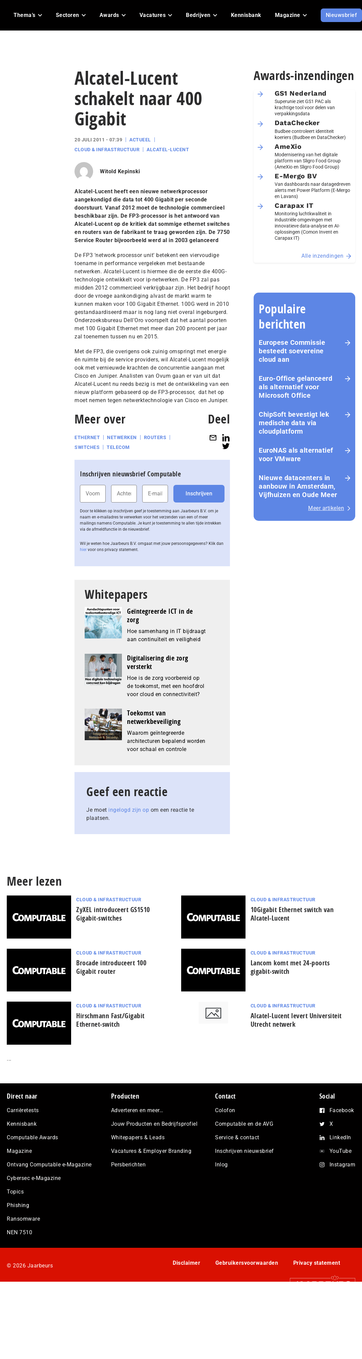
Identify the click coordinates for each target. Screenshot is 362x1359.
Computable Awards (32, 1137)
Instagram (342, 1164)
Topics (15, 1191)
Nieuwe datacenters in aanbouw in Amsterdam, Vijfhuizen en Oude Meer (298, 486)
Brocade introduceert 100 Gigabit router (111, 967)
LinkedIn (340, 1137)
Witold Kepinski (120, 171)
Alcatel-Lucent (168, 149)
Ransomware (23, 1219)
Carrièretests (23, 1110)
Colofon (225, 1110)
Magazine (19, 1151)
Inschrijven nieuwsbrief (244, 1151)
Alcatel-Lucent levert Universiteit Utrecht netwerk (296, 1020)
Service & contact (237, 1137)
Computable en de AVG (244, 1124)
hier (83, 549)
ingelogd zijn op (128, 810)
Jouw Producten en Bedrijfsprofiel (154, 1124)
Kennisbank (22, 1124)
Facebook (341, 1110)
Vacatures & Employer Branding (151, 1151)
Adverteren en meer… (137, 1110)
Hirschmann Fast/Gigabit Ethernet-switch (110, 1020)
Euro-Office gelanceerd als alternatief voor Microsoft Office (295, 386)
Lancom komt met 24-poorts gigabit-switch (290, 967)
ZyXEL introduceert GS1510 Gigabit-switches (113, 914)
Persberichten (128, 1164)
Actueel (140, 139)
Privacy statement (316, 1263)
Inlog (221, 1164)
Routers (155, 437)
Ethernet (87, 437)
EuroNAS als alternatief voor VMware (296, 454)
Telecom (118, 447)
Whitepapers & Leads (138, 1137)
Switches (87, 447)
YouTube (340, 1151)
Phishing (18, 1205)
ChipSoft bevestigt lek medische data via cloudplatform (294, 422)
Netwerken (122, 437)
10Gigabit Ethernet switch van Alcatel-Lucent (292, 914)
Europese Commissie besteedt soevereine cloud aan (292, 350)
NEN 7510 (19, 1232)
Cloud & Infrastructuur (107, 149)
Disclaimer (186, 1263)
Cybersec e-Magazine (34, 1178)
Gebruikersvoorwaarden (246, 1263)
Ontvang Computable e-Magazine (49, 1164)
